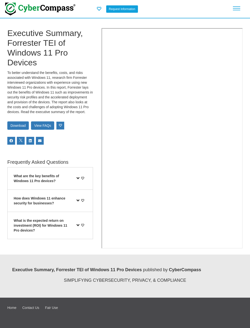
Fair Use (51, 308)
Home (11, 308)
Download (18, 126)
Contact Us (30, 308)
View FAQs (42, 126)
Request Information (122, 9)
